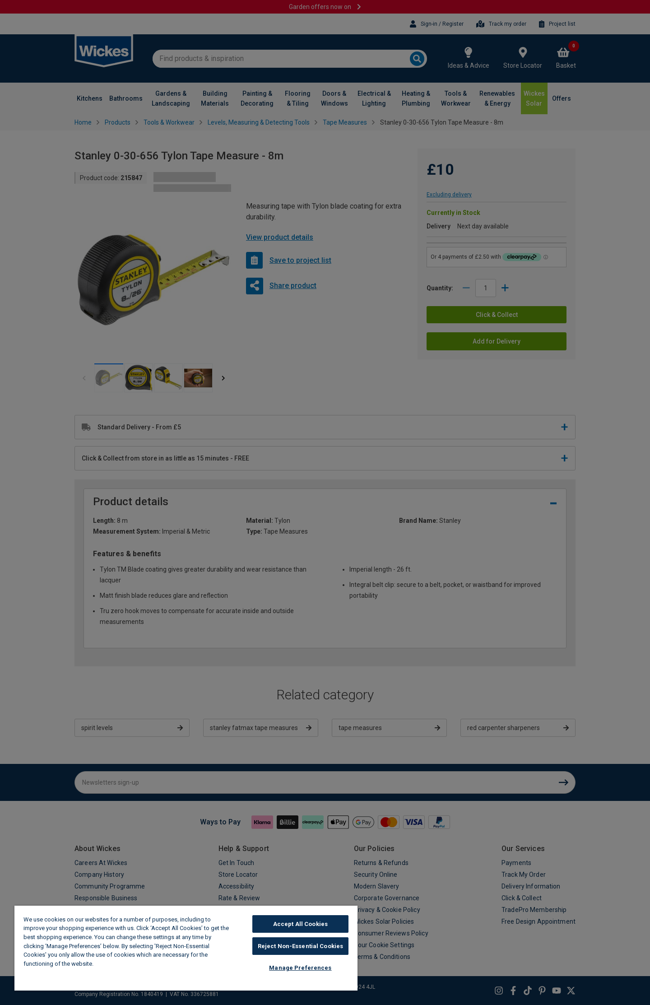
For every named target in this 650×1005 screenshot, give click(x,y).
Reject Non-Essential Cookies (301, 946)
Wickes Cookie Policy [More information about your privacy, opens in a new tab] (126, 963)
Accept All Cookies (300, 924)
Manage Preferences (300, 967)
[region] (186, 948)
